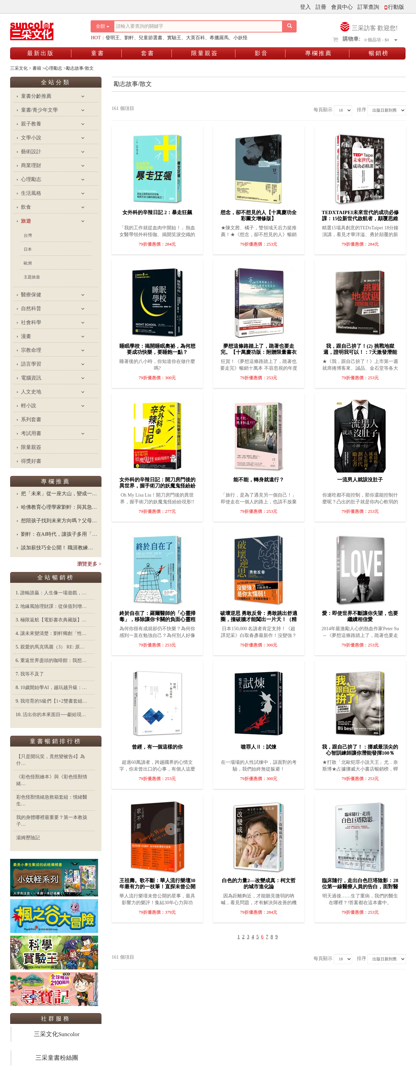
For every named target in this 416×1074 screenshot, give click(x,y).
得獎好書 (31, 461)
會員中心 (342, 7)
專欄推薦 (318, 53)
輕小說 (28, 405)
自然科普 (31, 308)
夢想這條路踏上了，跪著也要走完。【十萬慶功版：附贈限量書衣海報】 (259, 352)
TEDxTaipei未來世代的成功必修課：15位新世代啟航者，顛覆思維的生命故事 (360, 218)
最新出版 (40, 53)
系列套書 (31, 419)
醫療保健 (31, 294)
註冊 (321, 7)
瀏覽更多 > (89, 564)
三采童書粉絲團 (57, 1057)
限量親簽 (204, 53)
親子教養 (31, 124)
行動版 (394, 7)
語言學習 (31, 364)
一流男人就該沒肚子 (360, 479)
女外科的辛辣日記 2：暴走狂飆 (157, 212)
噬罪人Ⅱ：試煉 (258, 747)
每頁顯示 (323, 109)
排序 (361, 109)
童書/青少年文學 (39, 110)
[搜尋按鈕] (289, 26)
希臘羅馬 (219, 37)
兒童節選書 (150, 37)
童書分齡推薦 (36, 96)
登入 (305, 7)
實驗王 (174, 37)
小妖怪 (240, 37)
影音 (261, 53)
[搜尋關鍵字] (198, 26)
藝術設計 (31, 151)
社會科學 (31, 322)
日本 (28, 249)
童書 (98, 53)
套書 (148, 53)
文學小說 (31, 137)
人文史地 (31, 391)
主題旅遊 (32, 277)
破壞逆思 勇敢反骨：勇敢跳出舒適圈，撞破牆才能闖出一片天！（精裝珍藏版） (259, 619)
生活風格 (31, 193)
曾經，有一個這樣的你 (157, 747)
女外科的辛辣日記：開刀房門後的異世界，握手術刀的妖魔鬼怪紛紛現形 (157, 486)
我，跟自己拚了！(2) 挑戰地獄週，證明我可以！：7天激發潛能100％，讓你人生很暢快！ (360, 352)
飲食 (26, 207)
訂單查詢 (368, 7)
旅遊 (26, 221)
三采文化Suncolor (56, 1034)
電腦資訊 (31, 378)
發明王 (113, 37)
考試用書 (31, 433)
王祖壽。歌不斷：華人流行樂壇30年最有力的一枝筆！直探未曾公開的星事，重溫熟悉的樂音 (157, 886)
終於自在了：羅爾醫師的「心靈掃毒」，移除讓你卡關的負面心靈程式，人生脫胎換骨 (157, 619)
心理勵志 (31, 179)
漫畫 (26, 336)
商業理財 (31, 165)
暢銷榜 (379, 53)
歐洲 (28, 263)
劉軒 (129, 37)
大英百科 (195, 37)
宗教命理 (31, 350)
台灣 (28, 235)
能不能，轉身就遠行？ (258, 479)
